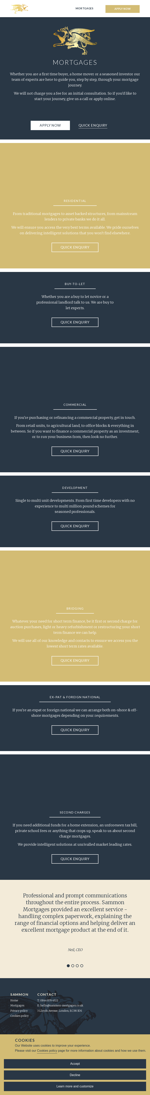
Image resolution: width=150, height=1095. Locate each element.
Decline (75, 1075)
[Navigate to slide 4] (81, 966)
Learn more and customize (74, 1086)
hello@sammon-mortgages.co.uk (61, 1005)
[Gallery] (75, 929)
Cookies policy (47, 1050)
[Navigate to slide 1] (68, 966)
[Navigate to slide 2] (73, 966)
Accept (75, 1063)
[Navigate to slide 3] (77, 966)
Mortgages (85, 8)
